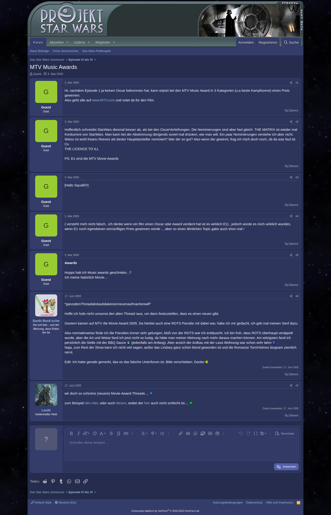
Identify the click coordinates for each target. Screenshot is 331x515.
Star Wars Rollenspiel (96, 51)
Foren (38, 42)
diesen (121, 403)
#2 (297, 121)
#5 (297, 255)
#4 (297, 216)
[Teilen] (291, 82)
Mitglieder (103, 42)
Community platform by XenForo (165, 510)
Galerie (79, 42)
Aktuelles (57, 42)
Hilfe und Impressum (279, 502)
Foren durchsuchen (65, 51)
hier (147, 403)
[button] (67, 42)
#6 (297, 296)
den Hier (91, 403)
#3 (297, 177)
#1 (297, 82)
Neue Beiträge (39, 51)
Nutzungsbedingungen (228, 502)
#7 (297, 385)
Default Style (41, 502)
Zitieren (293, 110)
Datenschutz (254, 502)
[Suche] (291, 42)
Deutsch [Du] (65, 502)
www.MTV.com (103, 100)
